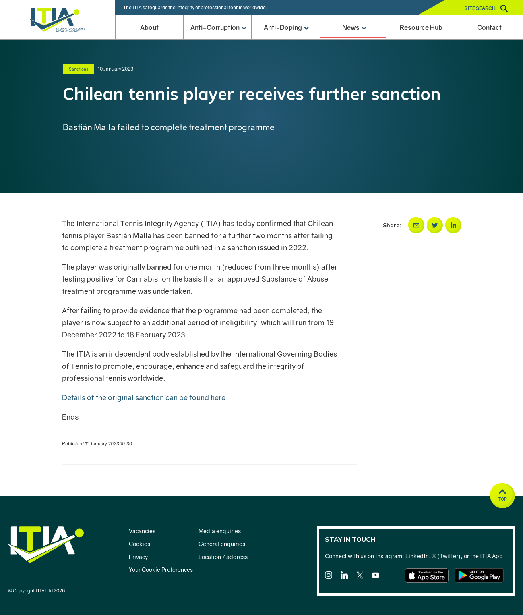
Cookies (139, 543)
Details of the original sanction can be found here (143, 397)
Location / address (223, 556)
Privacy (138, 556)
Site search (486, 8)
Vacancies (142, 531)
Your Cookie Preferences (161, 569)
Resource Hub (421, 27)
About (149, 27)
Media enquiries (219, 531)
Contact (489, 27)
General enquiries (221, 543)
